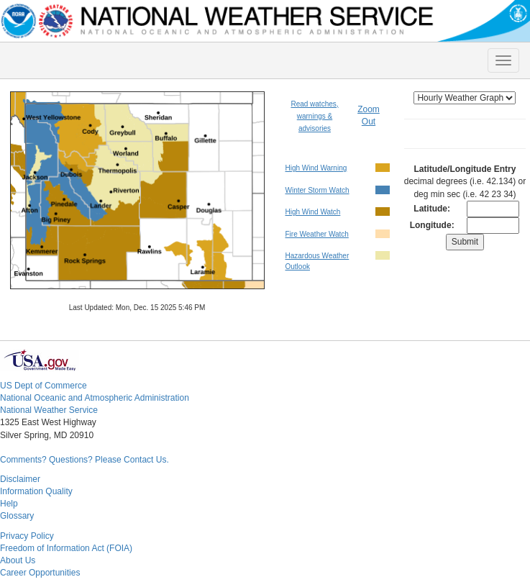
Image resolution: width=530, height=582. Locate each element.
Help (9, 504)
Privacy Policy (27, 536)
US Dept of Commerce (43, 386)
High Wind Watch (312, 212)
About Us (17, 560)
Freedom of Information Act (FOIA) (66, 548)
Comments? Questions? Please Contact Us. (84, 460)
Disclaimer (20, 479)
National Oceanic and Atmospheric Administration (94, 398)
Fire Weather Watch (316, 234)
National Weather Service (49, 410)
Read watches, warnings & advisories (314, 116)
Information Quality (36, 491)
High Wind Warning (316, 168)
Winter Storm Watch (317, 190)
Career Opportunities (40, 573)
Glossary (17, 516)
